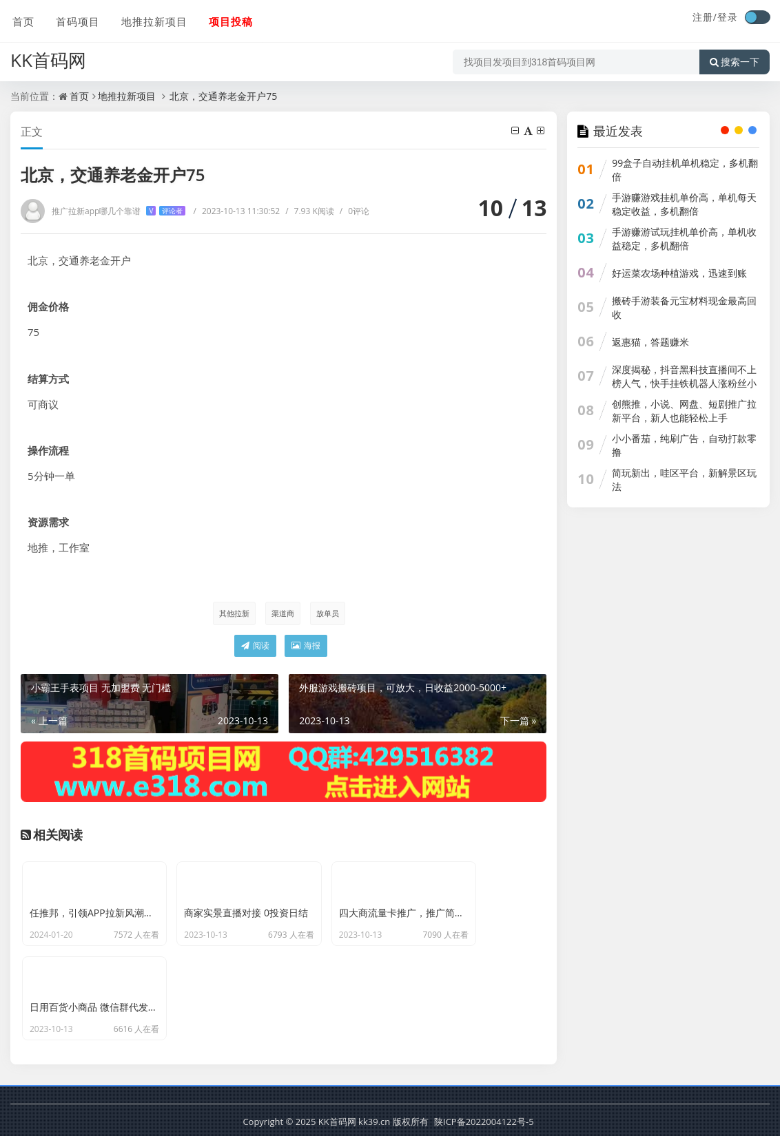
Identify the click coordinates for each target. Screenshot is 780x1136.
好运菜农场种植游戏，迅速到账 (679, 273)
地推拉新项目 (151, 18)
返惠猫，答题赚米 (650, 341)
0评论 (354, 211)
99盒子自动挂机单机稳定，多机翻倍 (685, 169)
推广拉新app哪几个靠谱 (118, 211)
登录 (727, 16)
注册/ (704, 16)
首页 (21, 18)
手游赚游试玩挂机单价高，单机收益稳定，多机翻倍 (684, 238)
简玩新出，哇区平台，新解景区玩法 (684, 479)
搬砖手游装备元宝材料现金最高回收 (684, 307)
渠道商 (282, 613)
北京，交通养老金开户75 (222, 96)
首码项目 (75, 18)
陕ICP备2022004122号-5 (484, 1119)
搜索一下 (734, 57)
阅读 (255, 646)
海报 (305, 646)
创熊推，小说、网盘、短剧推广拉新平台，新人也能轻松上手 (684, 410)
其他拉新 (233, 613)
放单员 (327, 613)
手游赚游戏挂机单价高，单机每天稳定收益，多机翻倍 (684, 204)
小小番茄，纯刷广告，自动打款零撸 (684, 445)
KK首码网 (48, 55)
